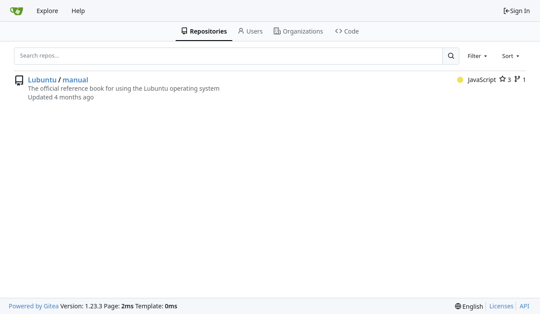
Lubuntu (42, 79)
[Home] (16, 11)
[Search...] (450, 56)
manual (75, 79)
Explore (47, 11)
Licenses (501, 306)
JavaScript (476, 79)
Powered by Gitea (34, 306)
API (524, 306)
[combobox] (478, 56)
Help (78, 11)
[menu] (469, 306)
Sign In (516, 11)
